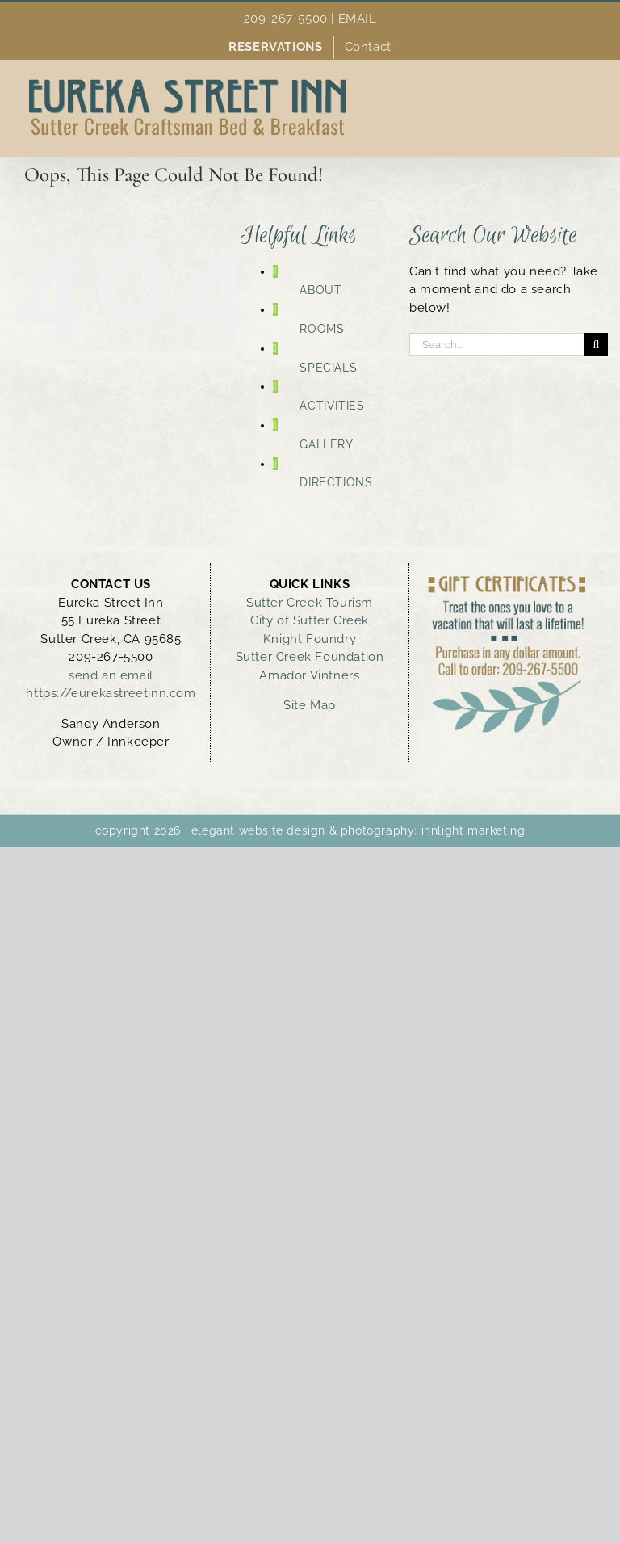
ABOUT (320, 290)
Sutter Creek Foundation (310, 657)
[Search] (596, 344)
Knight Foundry (309, 639)
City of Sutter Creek (309, 620)
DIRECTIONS (336, 482)
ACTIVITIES (332, 405)
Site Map (309, 705)
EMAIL (357, 18)
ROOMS (322, 328)
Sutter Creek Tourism (309, 602)
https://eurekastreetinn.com (110, 693)
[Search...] (496, 344)
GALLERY (326, 444)
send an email (111, 675)
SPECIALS (328, 367)
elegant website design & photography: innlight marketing (358, 830)
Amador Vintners (309, 675)
